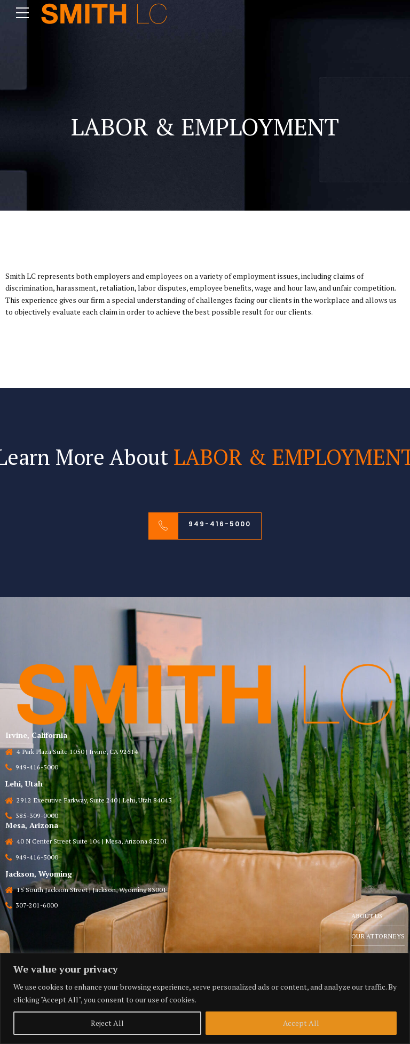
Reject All (107, 1023)
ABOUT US (366, 916)
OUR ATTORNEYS (377, 936)
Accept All (301, 1023)
